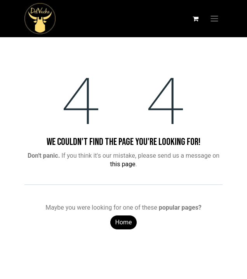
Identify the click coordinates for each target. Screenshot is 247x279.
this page (122, 164)
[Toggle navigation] (214, 18)
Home (123, 222)
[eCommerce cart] (195, 18)
